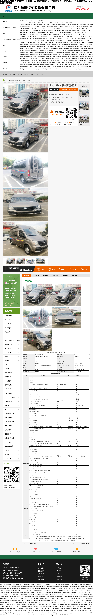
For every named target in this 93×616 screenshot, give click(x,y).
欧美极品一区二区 (41, 584)
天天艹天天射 (10, 608)
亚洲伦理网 (34, 590)
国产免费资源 (65, 26)
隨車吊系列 (13, 74)
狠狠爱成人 (75, 40)
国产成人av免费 (26, 602)
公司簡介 (9, 27)
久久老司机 (81, 46)
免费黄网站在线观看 (51, 602)
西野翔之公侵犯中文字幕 (76, 52)
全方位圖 (36, 275)
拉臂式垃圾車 (9, 389)
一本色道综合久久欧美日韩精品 (20, 606)
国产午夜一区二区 (19, 590)
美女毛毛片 (22, 24)
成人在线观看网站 (57, 36)
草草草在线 (41, 58)
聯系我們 (5, 68)
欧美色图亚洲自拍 (33, 586)
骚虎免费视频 (89, 598)
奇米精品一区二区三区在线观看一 (11, 594)
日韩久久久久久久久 (66, 598)
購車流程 (5, 62)
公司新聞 (18, 39)
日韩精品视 (77, 584)
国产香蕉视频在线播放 (80, 38)
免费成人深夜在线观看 (30, 64)
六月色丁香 (34, 584)
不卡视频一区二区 (75, 586)
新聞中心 (5, 33)
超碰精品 (49, 69)
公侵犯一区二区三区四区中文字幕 (45, 590)
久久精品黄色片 (89, 588)
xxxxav (43, 594)
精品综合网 (28, 24)
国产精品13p (82, 40)
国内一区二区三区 (64, 60)
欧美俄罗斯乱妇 (35, 58)
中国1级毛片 (32, 69)
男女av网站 (63, 32)
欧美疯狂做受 (15, 588)
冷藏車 (7, 405)
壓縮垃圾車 (8, 377)
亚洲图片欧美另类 (61, 46)
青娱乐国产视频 (70, 32)
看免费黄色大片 (89, 38)
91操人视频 (84, 28)
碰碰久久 (57, 58)
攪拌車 (7, 336)
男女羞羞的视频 (17, 608)
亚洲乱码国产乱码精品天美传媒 (53, 44)
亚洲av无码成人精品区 (68, 42)
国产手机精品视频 (82, 592)
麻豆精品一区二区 (45, 588)
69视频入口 (87, 46)
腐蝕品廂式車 (9, 426)
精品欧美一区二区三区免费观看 (73, 34)
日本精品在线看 (67, 592)
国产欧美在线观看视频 (35, 34)
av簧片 (36, 69)
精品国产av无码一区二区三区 (8, 596)
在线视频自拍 (66, 610)
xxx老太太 (84, 42)
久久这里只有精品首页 (41, 40)
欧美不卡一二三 (82, 598)
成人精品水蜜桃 (66, 52)
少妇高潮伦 (62, 58)
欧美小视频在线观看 (51, 613)
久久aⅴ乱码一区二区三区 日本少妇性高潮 (66, 613)
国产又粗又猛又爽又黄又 (74, 615)
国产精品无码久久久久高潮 (40, 32)
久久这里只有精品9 (4, 602)
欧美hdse (26, 38)
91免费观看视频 (59, 40)
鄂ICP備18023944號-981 (15, 578)
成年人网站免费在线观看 (49, 586)
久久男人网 (72, 62)
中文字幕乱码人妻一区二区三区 (79, 54)
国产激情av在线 (13, 600)
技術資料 (9, 39)
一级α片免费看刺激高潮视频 (63, 604)
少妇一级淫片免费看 (36, 66)
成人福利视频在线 (25, 615)
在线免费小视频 (15, 586)
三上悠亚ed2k (31, 594)
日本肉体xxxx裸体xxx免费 (48, 608)
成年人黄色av (42, 604)
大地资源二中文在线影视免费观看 (84, 613)
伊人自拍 (87, 40)
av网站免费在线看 (27, 52)
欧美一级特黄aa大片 (85, 602)
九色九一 (58, 32)
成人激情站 (55, 56)
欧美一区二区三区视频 (16, 598)
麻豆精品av (50, 596)
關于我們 (5, 21)
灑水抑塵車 (33, 74)
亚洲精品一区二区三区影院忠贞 (63, 586)
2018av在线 (77, 602)
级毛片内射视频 (76, 600)
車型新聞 (45, 275)
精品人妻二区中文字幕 (55, 62)
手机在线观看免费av (45, 600)
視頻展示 (14, 39)
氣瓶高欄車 (8, 430)
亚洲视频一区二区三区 (54, 50)
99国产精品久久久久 (41, 60)
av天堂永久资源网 (44, 50)
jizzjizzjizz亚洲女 (32, 38)
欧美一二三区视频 (56, 598)
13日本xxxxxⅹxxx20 (86, 34)
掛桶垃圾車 (8, 381)
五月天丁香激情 (69, 46)
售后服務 (5, 27)
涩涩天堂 (66, 615)
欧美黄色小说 (68, 54)
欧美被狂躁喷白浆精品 (33, 596)
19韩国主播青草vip (15, 592)
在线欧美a (67, 62)
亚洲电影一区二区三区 (64, 594)
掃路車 (7, 356)
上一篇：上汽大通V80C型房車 (29, 543)
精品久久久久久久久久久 (47, 36)
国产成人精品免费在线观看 (26, 56)
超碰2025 (60, 584)
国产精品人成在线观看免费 (45, 610)
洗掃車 (7, 360)
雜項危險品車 (9, 442)
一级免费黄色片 (78, 42)
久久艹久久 (65, 40)
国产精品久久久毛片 (4, 600)
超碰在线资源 (39, 64)
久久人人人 (26, 34)
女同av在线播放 (75, 606)
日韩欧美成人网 (27, 590)
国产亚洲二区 (8, 588)
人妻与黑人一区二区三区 (67, 48)
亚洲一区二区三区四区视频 (53, 60)
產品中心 (5, 45)
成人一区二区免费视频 (35, 588)
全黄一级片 (23, 40)
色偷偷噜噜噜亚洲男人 (34, 44)
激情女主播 (41, 48)
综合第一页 (61, 69)
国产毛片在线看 (33, 28)
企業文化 (14, 27)
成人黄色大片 (38, 594)
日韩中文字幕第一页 (84, 586)
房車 (29, 80)
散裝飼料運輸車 (9, 413)
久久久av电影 (5, 584)
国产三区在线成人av (35, 600)
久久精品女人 (68, 600)
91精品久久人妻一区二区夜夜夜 (68, 44)
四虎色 (70, 60)
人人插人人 (83, 600)
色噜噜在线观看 (67, 30)
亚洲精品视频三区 (42, 52)
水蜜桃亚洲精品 (80, 610)
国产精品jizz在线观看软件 (47, 34)
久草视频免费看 (75, 30)
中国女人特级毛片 (65, 66)
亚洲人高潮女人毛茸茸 (87, 26)
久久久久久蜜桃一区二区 (81, 36)
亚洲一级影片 (55, 606)
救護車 (7, 454)
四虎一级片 (76, 590)
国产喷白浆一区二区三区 (75, 28)
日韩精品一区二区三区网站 (38, 24)
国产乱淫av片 (3, 608)
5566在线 (22, 28)
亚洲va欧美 (90, 604)
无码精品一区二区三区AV (52, 584)
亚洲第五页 (40, 586)
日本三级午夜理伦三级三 (68, 38)
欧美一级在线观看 (58, 592)
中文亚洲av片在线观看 (24, 588)
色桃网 (37, 42)
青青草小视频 (10, 613)
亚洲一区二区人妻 (68, 69)
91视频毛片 (78, 66)
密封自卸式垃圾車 (10, 397)
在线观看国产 (63, 50)
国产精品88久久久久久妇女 (86, 606)
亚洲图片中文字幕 (59, 608)
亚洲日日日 (39, 608)
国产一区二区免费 (61, 600)
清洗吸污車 (8, 352)
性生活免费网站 (50, 52)
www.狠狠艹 (83, 584)
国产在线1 (72, 66)
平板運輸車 (20, 74)
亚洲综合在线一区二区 (68, 584)
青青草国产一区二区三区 (5, 586)
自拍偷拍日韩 (87, 62)
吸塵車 (7, 364)
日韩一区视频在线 (24, 586)
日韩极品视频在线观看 (48, 64)
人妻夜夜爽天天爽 (56, 54)
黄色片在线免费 (75, 24)
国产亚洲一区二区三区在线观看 (35, 606)
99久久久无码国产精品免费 (68, 36)
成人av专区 (63, 34)
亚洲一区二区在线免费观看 (28, 46)
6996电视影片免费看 (50, 58)
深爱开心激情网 (27, 66)
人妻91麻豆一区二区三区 (71, 64)
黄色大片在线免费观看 (50, 42)
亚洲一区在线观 (42, 69)
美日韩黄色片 (25, 44)
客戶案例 (5, 51)
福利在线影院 (56, 34)
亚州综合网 (61, 56)
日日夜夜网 (42, 42)
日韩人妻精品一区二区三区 (30, 60)
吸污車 (7, 368)
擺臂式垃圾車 (9, 385)
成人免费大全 (70, 596)
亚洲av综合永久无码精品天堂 (83, 608)
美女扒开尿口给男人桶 (56, 26)
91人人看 (34, 40)
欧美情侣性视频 (51, 40)
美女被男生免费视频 (70, 58)
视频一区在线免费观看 (25, 592)
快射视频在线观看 (46, 66)
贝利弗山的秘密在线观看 (6, 606)
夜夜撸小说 (89, 54)
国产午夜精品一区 (64, 28)
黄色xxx (70, 40)
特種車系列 (23, 80)
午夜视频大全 (89, 600)
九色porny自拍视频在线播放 (81, 32)
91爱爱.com (28, 58)
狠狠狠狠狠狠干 (84, 66)
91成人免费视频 (48, 48)
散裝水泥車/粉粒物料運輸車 (12, 340)
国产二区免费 (59, 588)
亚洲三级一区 (76, 60)
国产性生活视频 (69, 590)
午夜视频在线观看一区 (35, 30)
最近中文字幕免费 (83, 604)
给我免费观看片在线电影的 (65, 606)
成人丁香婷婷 (12, 584)
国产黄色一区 (77, 596)
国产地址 (50, 38)
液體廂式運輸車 (9, 438)
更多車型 (74, 275)
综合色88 (29, 40)
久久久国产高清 (74, 604)
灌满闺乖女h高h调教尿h (5, 615)
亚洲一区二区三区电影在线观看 (38, 592)
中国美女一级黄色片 (58, 615)
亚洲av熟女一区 (79, 62)
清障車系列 (27, 74)
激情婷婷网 (42, 44)
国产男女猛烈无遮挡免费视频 (7, 590)
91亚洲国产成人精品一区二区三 (42, 46)
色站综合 (26, 69)
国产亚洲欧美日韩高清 (39, 54)
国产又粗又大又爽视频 (70, 56)
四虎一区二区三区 (41, 602)
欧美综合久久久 (48, 24)
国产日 (54, 38)
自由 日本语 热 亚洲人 (85, 30)
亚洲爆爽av (59, 38)
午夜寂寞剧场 (55, 69)
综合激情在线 (49, 56)
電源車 (7, 450)
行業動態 (5, 39)
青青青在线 (26, 26)
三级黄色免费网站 (57, 48)
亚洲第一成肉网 (83, 60)
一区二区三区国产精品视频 (36, 62)
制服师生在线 (73, 610)
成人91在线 (82, 590)
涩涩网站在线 (34, 602)
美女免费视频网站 (43, 596)
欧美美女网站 (47, 26)
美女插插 (27, 28)
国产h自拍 (33, 608)
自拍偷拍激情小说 (6, 592)
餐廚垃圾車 (8, 393)
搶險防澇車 (8, 458)
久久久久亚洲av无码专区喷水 (33, 50)
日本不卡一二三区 (41, 28)
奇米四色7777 (21, 600)
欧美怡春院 (52, 588)
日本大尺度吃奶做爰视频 (59, 590)
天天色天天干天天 (69, 602)
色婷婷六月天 (46, 62)
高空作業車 (8, 332)
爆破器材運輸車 (9, 421)
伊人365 (63, 54)
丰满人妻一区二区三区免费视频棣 (38, 613)
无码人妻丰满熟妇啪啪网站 (79, 69)
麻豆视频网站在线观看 (58, 24)
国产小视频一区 (67, 24)
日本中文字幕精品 (26, 608)
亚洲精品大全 (53, 46)
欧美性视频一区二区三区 (83, 64)
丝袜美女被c (74, 592)
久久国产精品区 (50, 592)
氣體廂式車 (8, 434)
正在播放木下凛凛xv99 (42, 38)
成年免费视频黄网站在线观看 (74, 50)
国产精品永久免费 (60, 602)
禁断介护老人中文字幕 (68, 588)
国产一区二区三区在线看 (24, 613)
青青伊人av (53, 600)
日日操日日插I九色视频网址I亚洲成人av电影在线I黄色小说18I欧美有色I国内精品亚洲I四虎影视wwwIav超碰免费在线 (46, 22)
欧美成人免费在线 (78, 48)
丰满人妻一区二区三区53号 (76, 594)
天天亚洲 (16, 613)
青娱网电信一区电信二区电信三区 (30, 610)
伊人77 (88, 592)
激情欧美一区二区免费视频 (39, 56)
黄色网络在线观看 (80, 56)
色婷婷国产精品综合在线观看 (53, 28)
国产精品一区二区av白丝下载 (52, 594)
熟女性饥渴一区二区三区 (79, 588)
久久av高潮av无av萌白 (59, 64)
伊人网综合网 (59, 42)
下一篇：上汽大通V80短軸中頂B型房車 (81, 543)
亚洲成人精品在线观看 (28, 54)
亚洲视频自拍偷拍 (16, 615)
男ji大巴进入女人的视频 (51, 604)
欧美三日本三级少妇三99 (35, 36)
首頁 (4, 16)
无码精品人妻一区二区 (81, 44)
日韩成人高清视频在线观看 (60, 596)
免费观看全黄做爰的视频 (46, 598)
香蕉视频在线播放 (87, 48)
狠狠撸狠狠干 (89, 584)
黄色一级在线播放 (51, 32)
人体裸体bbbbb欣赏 (58, 30)
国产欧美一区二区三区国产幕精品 (19, 604)
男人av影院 (34, 52)
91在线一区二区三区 (55, 66)
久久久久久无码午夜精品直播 (36, 26)
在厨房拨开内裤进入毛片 (21, 596)
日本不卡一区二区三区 (57, 610)
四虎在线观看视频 (47, 606)
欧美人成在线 (74, 598)
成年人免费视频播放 (33, 48)
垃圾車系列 (40, 74)
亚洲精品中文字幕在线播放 (47, 30)
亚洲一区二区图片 (35, 598)
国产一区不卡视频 (26, 598)
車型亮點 (26, 275)
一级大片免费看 (23, 594)
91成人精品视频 (58, 52)
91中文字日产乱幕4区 (17, 610)
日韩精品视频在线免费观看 (16, 602)
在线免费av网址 (84, 596)
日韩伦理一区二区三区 (33, 604)
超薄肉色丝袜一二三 (84, 24)
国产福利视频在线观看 (81, 58)
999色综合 (27, 600)
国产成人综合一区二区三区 (75, 26)
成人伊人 (76, 46)
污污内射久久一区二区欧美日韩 (37, 615)
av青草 (62, 62)
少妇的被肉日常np (49, 615)
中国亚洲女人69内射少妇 (27, 32)
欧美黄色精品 (27, 584)
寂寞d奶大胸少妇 (20, 584)
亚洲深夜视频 (48, 54)
